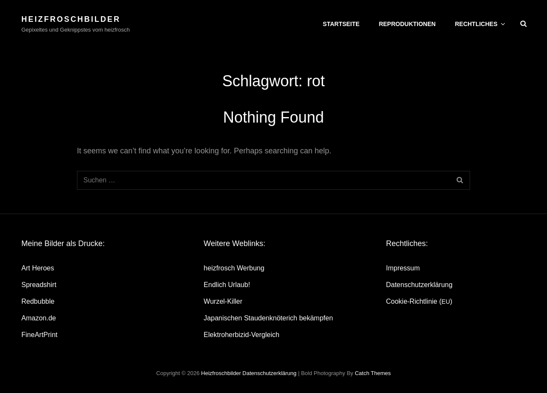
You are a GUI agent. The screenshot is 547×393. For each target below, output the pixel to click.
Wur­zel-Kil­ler (223, 301)
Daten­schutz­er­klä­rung (419, 284)
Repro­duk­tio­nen (407, 24)
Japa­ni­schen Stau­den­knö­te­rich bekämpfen (268, 318)
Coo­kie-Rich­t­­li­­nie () (419, 301)
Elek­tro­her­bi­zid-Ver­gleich (241, 334)
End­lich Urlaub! (227, 284)
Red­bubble (37, 301)
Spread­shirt (38, 284)
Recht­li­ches (480, 24)
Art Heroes (37, 268)
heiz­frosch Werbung (234, 268)
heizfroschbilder (71, 19)
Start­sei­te (341, 24)
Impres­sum (403, 268)
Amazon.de (38, 318)
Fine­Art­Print (39, 334)
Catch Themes (373, 373)
